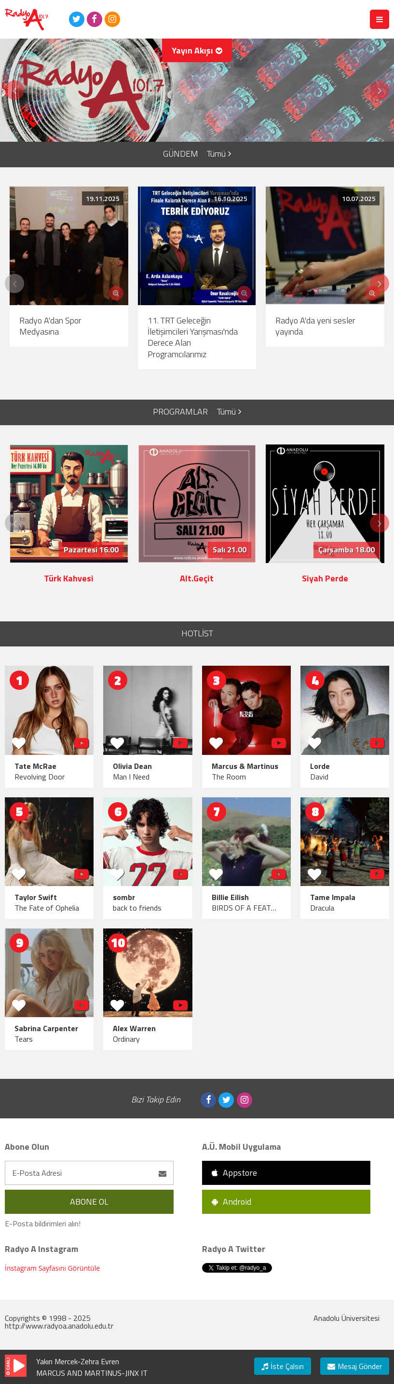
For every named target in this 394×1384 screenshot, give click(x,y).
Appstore (234, 1172)
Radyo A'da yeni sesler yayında (315, 326)
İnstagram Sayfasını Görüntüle (52, 1268)
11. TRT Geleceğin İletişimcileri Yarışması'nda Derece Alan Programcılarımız (193, 337)
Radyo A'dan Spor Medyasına (50, 326)
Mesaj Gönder (354, 1366)
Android (231, 1201)
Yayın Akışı (197, 50)
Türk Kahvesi (69, 578)
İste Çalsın (282, 1366)
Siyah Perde (325, 578)
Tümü (219, 153)
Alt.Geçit (197, 578)
